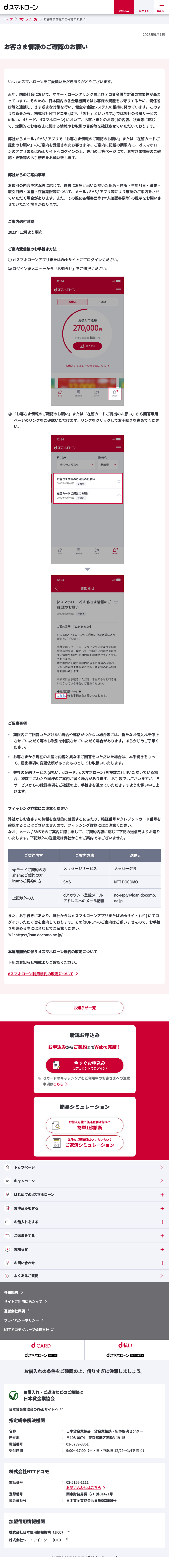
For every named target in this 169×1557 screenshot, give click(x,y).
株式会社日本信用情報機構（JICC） (37, 1532)
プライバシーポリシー (21, 1320)
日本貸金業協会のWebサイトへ (33, 1409)
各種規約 (11, 1292)
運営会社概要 (14, 1310)
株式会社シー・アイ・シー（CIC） (36, 1539)
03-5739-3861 (77, 1444)
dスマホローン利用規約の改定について (40, 973)
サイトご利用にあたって (23, 1301)
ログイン (144, 11)
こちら (58, 1084)
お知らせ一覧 (84, 1007)
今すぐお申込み (90, 1065)
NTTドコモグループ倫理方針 (26, 1329)
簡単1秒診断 (90, 1125)
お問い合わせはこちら (83, 1487)
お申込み (124, 11)
